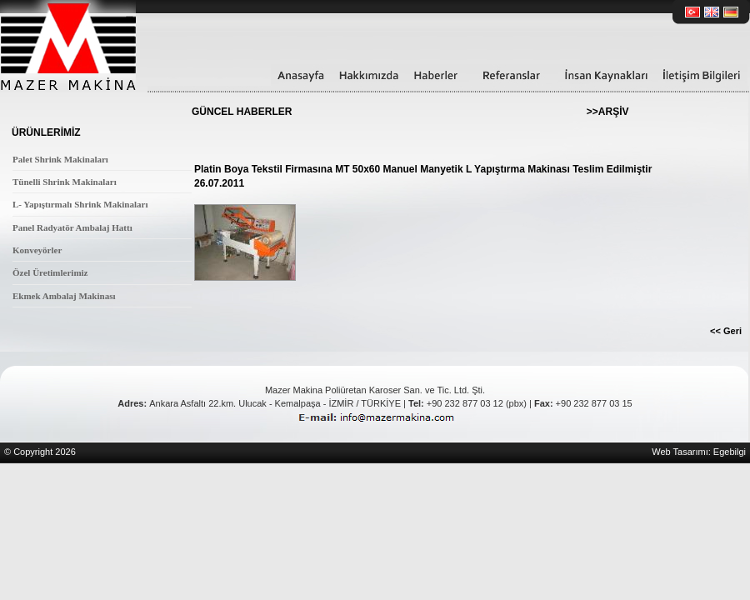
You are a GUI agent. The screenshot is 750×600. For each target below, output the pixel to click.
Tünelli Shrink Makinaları (64, 182)
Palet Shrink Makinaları (60, 159)
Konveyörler (37, 250)
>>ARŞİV (608, 112)
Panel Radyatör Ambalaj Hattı (72, 227)
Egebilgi (729, 452)
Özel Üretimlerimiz (50, 273)
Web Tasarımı (680, 452)
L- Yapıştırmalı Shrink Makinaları (80, 204)
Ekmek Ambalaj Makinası (63, 296)
